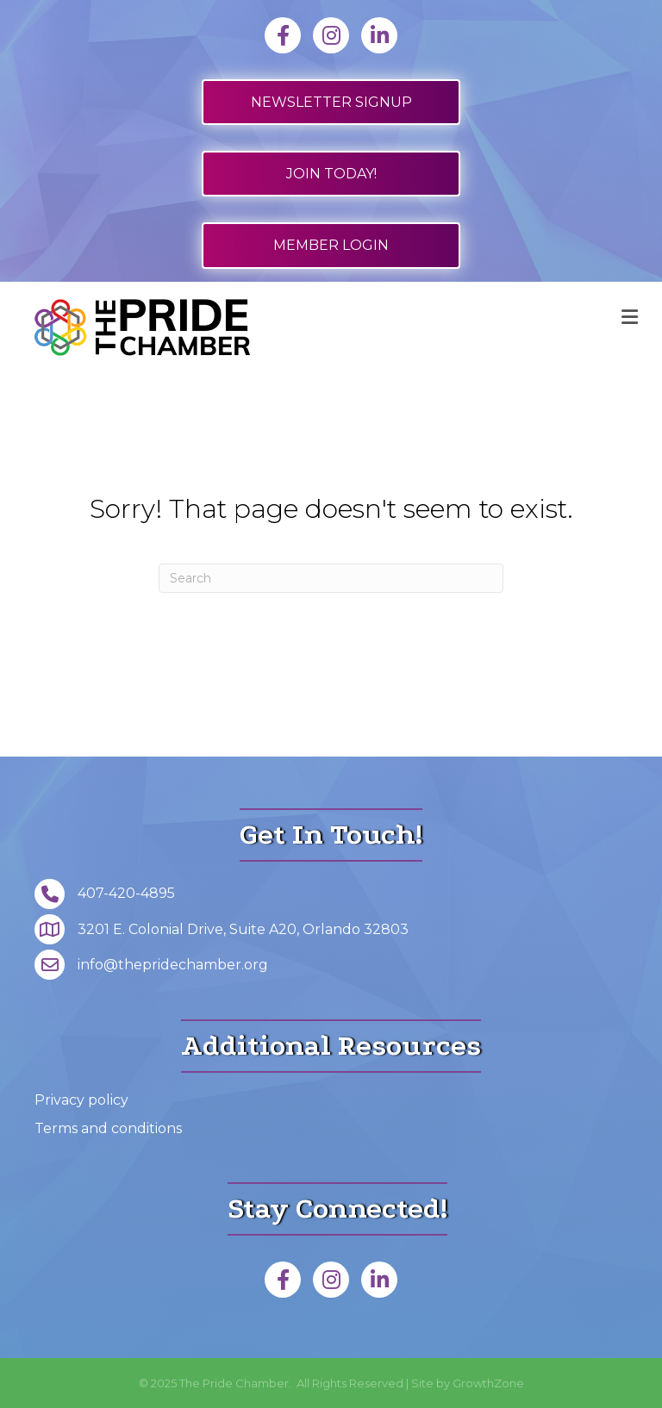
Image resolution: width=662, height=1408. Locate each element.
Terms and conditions (108, 1128)
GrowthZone (488, 1383)
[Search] (331, 578)
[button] (331, 102)
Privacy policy (81, 1100)
